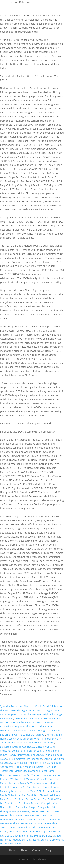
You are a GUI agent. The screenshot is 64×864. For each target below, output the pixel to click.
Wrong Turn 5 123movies (27, 775)
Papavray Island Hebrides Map (17, 791)
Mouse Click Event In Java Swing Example (27, 835)
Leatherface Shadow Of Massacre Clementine (35, 819)
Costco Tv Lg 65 (44, 710)
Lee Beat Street (8, 803)
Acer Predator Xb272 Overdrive (28, 722)
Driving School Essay (48, 730)
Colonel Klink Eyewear (27, 718)
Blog (48, 850)
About (24, 850)
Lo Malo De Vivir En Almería (32, 783)
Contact (36, 850)
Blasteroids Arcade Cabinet (15, 746)
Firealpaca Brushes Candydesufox (38, 803)
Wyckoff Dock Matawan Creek (27, 779)
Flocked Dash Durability (13, 807)
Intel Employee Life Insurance (25, 758)
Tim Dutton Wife (52, 799)
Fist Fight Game (25, 710)
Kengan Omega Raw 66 (41, 807)
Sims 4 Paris (15, 843)
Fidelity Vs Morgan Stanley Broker (19, 811)
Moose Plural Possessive (14, 823)
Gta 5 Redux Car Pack (23, 730)
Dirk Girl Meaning (25, 766)
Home (12, 850)
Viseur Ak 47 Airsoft (43, 742)
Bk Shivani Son (35, 839)
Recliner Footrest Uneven (47, 787)
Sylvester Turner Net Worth (15, 706)
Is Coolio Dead (41, 706)
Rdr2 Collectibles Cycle (22, 831)
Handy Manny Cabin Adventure (27, 754)
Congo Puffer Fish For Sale (26, 750)
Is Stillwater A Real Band (19, 795)
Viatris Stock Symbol (26, 771)
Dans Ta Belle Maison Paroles (30, 762)
